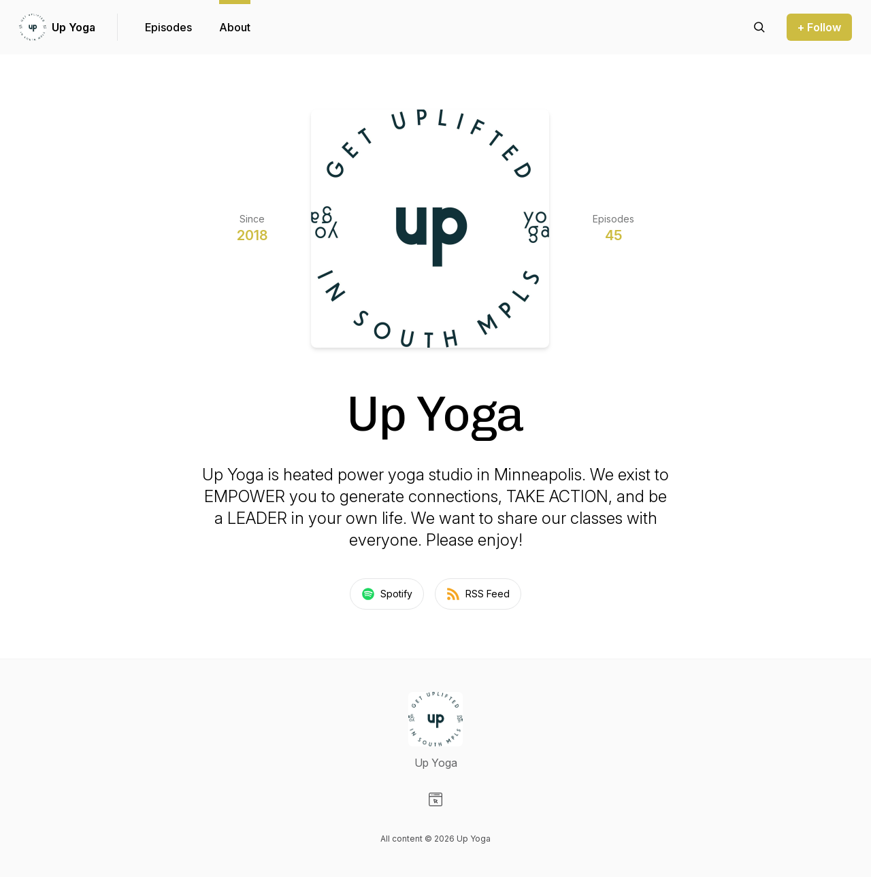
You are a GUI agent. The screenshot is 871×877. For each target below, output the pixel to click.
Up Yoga (73, 27)
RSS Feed (478, 594)
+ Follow (819, 27)
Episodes (168, 27)
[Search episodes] (759, 27)
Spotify (386, 594)
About (234, 27)
